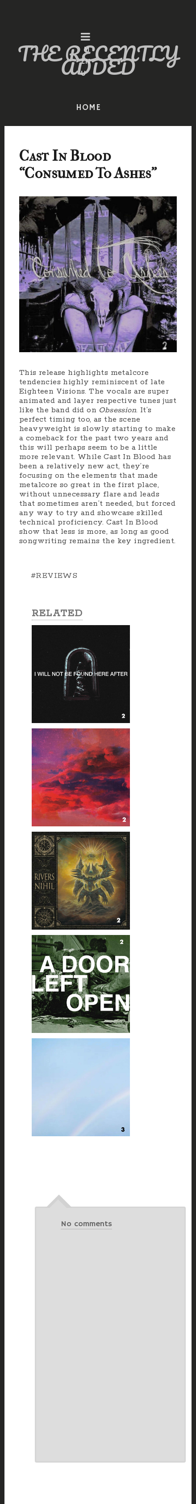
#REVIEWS (54, 576)
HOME (88, 107)
